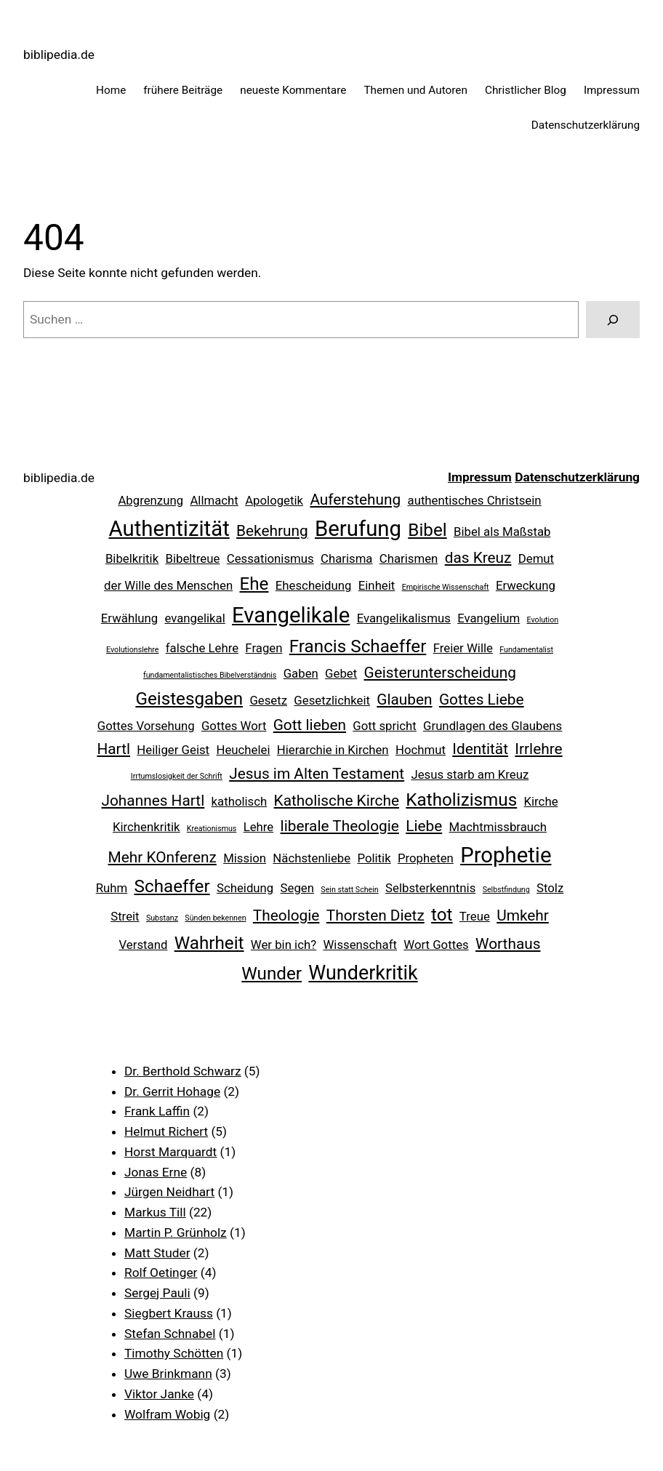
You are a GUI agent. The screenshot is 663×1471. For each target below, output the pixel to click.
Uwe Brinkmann (168, 1373)
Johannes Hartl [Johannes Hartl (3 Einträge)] (152, 800)
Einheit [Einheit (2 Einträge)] (376, 585)
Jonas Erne (155, 1172)
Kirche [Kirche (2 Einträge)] (541, 801)
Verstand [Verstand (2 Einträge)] (143, 944)
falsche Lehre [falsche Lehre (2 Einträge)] (202, 648)
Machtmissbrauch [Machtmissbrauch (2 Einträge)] (498, 826)
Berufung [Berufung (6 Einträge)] (358, 528)
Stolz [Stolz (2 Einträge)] (550, 888)
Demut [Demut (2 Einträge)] (536, 558)
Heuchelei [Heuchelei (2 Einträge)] (243, 749)
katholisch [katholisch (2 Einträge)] (240, 801)
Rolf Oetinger (160, 1272)
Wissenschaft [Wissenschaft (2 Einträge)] (360, 944)
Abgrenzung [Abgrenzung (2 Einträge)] (150, 500)
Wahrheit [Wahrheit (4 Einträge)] (209, 943)
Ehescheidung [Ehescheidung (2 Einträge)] (314, 585)
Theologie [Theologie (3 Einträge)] (286, 915)
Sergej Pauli (157, 1293)
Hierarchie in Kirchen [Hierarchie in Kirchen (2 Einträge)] (333, 749)
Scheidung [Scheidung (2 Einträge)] (245, 888)
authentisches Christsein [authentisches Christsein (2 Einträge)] (475, 500)
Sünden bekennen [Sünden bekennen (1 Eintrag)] (215, 918)
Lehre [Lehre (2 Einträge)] (259, 826)
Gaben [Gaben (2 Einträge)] (301, 673)
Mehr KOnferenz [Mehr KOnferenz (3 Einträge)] (162, 857)
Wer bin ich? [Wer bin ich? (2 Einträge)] (283, 944)
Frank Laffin (157, 1111)
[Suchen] (613, 319)
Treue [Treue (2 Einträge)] (474, 916)
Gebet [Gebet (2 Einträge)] (341, 673)
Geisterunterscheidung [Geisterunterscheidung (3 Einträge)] (440, 672)
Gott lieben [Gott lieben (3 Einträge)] (309, 725)
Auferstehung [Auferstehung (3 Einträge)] (355, 499)
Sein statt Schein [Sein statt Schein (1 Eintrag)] (349, 889)
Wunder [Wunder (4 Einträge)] (271, 973)
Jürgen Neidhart (169, 1192)
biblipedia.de (59, 54)
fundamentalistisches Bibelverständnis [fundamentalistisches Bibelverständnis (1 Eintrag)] (209, 675)
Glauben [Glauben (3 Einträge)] (404, 699)
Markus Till (155, 1212)
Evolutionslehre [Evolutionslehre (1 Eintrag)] (132, 649)
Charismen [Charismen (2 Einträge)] (408, 558)
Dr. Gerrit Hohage (172, 1091)
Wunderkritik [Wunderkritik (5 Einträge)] (362, 973)
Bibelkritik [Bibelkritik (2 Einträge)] (131, 558)
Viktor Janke (159, 1394)
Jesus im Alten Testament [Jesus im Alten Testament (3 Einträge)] (316, 773)
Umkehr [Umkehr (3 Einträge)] (523, 915)
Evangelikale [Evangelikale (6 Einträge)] (291, 615)
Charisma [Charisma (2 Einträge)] (347, 558)
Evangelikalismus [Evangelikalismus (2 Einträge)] (404, 618)
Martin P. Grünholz (175, 1232)
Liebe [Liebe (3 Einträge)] (424, 826)
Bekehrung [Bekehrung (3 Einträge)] (272, 531)
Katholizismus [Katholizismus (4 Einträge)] (461, 800)
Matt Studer (157, 1253)
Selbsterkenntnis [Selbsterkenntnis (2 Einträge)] (430, 888)
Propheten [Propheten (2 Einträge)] (426, 858)
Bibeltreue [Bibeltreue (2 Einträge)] (192, 558)
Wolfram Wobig (167, 1414)
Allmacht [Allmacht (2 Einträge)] (214, 500)
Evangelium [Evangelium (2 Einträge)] (488, 618)
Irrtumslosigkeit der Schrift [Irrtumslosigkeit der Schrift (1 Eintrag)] (176, 776)
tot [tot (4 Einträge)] (441, 915)
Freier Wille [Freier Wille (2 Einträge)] (463, 648)
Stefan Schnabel (170, 1333)
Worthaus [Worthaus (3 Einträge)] (507, 944)
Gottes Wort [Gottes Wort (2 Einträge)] (233, 725)
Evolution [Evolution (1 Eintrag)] (543, 620)
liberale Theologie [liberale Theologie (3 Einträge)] (340, 826)
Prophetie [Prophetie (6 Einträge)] (505, 855)
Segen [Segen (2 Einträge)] (297, 888)
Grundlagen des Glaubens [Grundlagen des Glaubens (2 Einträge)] (492, 725)
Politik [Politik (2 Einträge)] (373, 858)
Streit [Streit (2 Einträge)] (124, 916)
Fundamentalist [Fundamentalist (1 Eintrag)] (526, 649)
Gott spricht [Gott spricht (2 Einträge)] (384, 725)
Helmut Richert (166, 1131)
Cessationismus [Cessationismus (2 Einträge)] (270, 558)
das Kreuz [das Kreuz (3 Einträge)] (478, 557)
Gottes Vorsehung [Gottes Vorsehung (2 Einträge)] (146, 725)
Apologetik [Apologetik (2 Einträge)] (274, 500)
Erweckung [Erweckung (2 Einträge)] (525, 585)
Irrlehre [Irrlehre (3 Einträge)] (538, 749)
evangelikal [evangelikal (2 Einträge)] (194, 618)
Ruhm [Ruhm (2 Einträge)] (112, 888)
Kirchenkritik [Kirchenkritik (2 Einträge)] (146, 826)
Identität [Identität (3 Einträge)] (480, 749)
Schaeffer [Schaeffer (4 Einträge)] (172, 886)
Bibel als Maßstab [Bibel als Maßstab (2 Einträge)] (502, 531)
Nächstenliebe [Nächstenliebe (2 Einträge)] (311, 858)
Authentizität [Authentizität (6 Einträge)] (169, 528)
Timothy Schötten (173, 1353)
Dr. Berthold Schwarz (182, 1071)
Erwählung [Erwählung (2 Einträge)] (129, 618)
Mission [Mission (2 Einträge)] (244, 858)
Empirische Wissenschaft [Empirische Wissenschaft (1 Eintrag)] (445, 587)
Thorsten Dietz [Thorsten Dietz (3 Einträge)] (375, 915)
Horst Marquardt (170, 1152)
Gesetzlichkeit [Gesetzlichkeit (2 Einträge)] (332, 700)
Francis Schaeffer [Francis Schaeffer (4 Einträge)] (358, 646)
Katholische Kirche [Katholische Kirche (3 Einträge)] (336, 800)
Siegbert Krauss (168, 1313)
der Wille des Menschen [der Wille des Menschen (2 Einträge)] (168, 585)
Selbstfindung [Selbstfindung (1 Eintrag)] (506, 889)
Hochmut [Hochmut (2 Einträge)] (420, 749)
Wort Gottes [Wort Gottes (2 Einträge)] (435, 944)
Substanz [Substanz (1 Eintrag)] (162, 918)
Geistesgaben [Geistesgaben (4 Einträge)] (189, 699)
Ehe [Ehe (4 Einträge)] (254, 584)
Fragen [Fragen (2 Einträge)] (263, 648)
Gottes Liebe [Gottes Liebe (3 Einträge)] (481, 699)
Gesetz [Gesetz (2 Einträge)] (268, 700)
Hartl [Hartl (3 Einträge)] (113, 749)
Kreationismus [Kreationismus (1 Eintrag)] (212, 828)
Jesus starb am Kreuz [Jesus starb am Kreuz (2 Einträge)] (470, 774)
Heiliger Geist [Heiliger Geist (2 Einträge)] (173, 749)
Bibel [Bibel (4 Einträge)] (427, 530)
